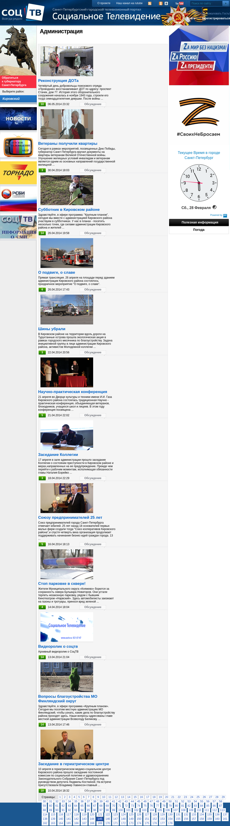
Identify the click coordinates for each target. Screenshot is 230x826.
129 (162, 814)
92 (69, 810)
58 (220, 801)
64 (75, 805)
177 (162, 823)
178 (170, 823)
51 (176, 801)
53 (188, 801)
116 (60, 814)
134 (201, 814)
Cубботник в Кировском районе (69, 209)
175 (146, 823)
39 (100, 801)
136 (217, 814)
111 (206, 810)
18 (153, 797)
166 (76, 823)
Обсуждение (92, 104)
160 (217, 818)
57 (214, 801)
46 (145, 801)
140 (60, 818)
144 (92, 818)
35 (75, 801)
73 (132, 805)
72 (126, 805)
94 (81, 810)
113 (222, 810)
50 (170, 801)
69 (107, 805)
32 (56, 801)
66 (88, 805)
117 (68, 814)
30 (44, 801)
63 (69, 805)
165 (68, 823)
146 (107, 818)
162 (45, 823)
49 (163, 801)
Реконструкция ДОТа (58, 80)
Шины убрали (51, 329)
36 (81, 801)
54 (195, 801)
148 (123, 818)
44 (132, 801)
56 (207, 801)
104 (152, 810)
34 (69, 801)
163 (53, 823)
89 (50, 810)
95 (88, 810)
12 (116, 797)
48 (157, 801)
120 (92, 814)
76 (151, 805)
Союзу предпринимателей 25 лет (70, 517)
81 (182, 805)
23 (185, 797)
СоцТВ (24, 15)
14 (128, 797)
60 (50, 805)
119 (84, 814)
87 (220, 805)
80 (176, 805)
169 (100, 823)
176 (154, 823)
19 (160, 797)
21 (172, 797)
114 (45, 814)
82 (188, 805)
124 (123, 814)
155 (178, 818)
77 (157, 805)
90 (56, 810)
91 (63, 810)
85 (207, 805)
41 (113, 801)
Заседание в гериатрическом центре (73, 764)
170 (107, 823)
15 (135, 797)
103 (144, 810)
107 (175, 810)
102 (136, 810)
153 (162, 818)
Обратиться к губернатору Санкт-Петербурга (14, 81)
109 (191, 810)
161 (225, 818)
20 (166, 797)
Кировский (11, 98)
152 (154, 818)
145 (100, 818)
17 (147, 797)
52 (182, 801)
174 (139, 823)
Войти (191, 18)
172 (123, 823)
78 (163, 805)
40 (107, 801)
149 (131, 818)
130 (170, 814)
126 (139, 814)
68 (100, 805)
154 (170, 818)
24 (191, 797)
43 (126, 801)
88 (44, 810)
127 (146, 814)
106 (167, 810)
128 (154, 814)
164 (60, 823)
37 (88, 801)
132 (186, 814)
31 (50, 801)
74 (138, 805)
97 (100, 810)
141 (68, 818)
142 (76, 818)
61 (56, 805)
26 (204, 797)
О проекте (103, 3)
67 (94, 805)
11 (109, 797)
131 (178, 814)
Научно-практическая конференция (72, 392)
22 (179, 797)
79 (170, 805)
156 (186, 818)
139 (53, 818)
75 (145, 805)
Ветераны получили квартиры (67, 143)
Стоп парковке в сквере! (62, 583)
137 (225, 814)
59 (44, 805)
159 (209, 818)
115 (53, 814)
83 (195, 805)
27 (210, 797)
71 (119, 805)
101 (128, 810)
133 (194, 814)
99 (113, 810)
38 (94, 801)
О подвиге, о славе (56, 272)
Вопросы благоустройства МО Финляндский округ (67, 698)
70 (113, 805)
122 (107, 814)
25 (197, 797)
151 (146, 818)
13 (122, 797)
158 (201, 818)
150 (139, 818)
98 (107, 810)
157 (194, 818)
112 (214, 810)
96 (94, 810)
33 (63, 801)
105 (159, 810)
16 (141, 797)
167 (84, 823)
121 (100, 814)
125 (131, 814)
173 (131, 823)
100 (120, 810)
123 (115, 814)
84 (201, 805)
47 (151, 801)
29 (223, 797)
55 (201, 801)
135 (209, 814)
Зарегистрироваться (216, 18)
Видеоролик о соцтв (58, 646)
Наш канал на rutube (129, 3)
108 (183, 810)
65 (81, 805)
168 (92, 823)
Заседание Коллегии (58, 454)
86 (214, 805)
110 (199, 810)
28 (216, 797)
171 (115, 823)
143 (84, 818)
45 (138, 801)
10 (103, 797)
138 (45, 818)
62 (63, 805)
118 (76, 814)
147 (115, 818)
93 (75, 810)
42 (119, 801)
